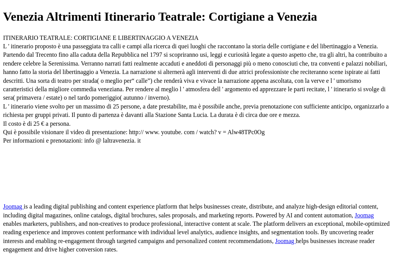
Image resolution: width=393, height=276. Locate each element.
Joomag (13, 206)
